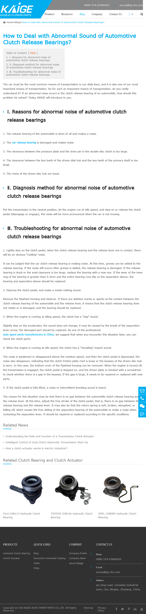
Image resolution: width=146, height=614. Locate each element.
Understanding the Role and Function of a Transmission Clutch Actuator (48, 436)
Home (10, 22)
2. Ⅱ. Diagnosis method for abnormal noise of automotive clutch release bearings (32, 66)
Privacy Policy (102, 609)
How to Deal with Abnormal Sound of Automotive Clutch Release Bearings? (63, 22)
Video (37, 563)
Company (97, 14)
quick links (42, 544)
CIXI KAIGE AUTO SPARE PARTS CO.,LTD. (41, 607)
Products (49, 14)
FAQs (36, 568)
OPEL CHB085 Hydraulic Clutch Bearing (117, 515)
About (76, 563)
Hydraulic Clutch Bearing (16, 553)
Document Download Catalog (50, 558)
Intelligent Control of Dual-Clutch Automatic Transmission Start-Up (45, 442)
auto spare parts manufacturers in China (28, 334)
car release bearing (24, 142)
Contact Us (115, 14)
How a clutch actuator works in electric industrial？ (35, 448)
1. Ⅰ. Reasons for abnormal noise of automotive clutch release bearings (28, 59)
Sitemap (88, 607)
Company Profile (78, 553)
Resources (67, 14)
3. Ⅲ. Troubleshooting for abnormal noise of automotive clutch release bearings (33, 73)
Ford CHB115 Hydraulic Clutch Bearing (21, 515)
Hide (33, 53)
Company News (77, 558)
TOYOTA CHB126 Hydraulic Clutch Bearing (71, 515)
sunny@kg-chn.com (128, 5)
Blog (82, 14)
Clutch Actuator (11, 558)
